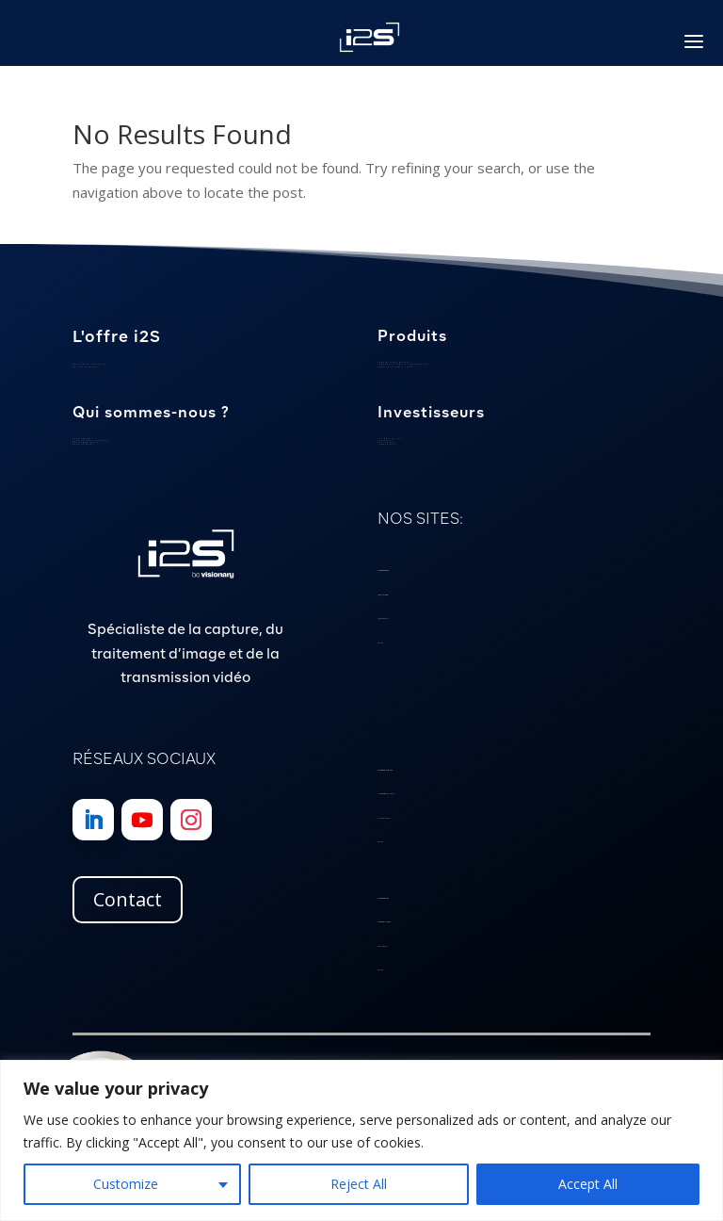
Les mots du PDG (390, 438)
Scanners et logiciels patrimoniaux (403, 364)
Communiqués (387, 444)
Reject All (358, 1184)
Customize (125, 1184)
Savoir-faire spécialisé (89, 364)
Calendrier (385, 440)
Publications (387, 442)
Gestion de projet (85, 366)
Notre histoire (82, 444)
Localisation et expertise (91, 440)
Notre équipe (81, 438)
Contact (127, 899)
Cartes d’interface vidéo (395, 366)
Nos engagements (85, 442)
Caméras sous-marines (394, 362)
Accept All (588, 1184)
